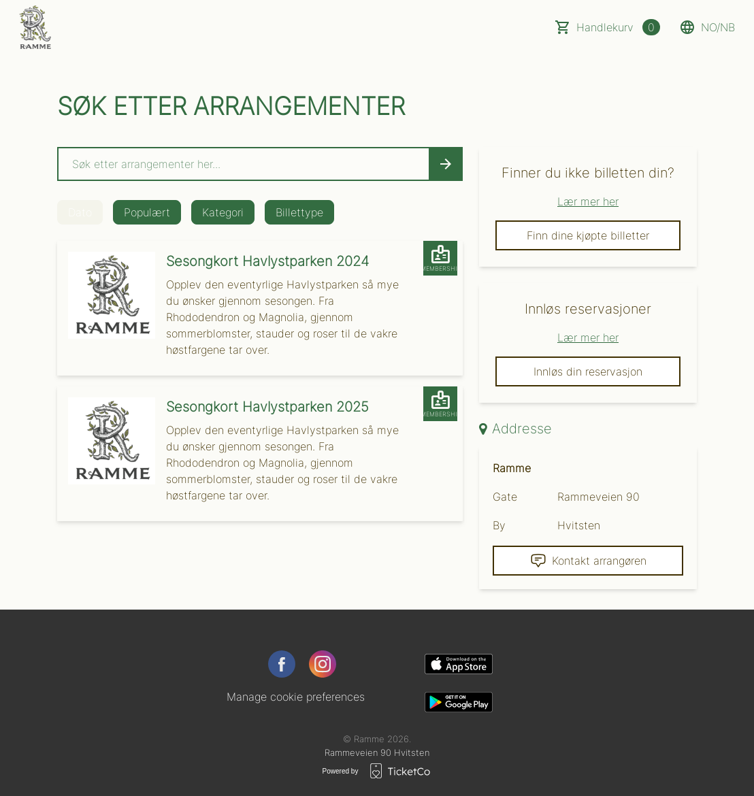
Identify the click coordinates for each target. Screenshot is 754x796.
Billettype (299, 212)
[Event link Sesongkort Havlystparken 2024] (106, 295)
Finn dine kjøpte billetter (588, 235)
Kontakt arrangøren (588, 560)
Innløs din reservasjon (588, 371)
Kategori (223, 212)
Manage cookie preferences (296, 696)
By (499, 525)
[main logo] (35, 27)
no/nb (707, 27)
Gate (505, 496)
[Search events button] (446, 164)
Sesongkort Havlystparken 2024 (267, 261)
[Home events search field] (260, 164)
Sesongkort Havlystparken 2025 (267, 407)
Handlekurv (618, 27)
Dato (80, 212)
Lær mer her (588, 201)
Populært (147, 212)
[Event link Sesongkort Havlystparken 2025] (106, 440)
